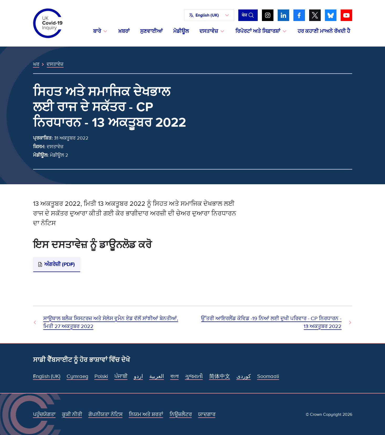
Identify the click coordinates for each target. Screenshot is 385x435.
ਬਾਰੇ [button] (97, 31)
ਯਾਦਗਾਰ (206, 414)
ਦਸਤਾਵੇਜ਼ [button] (208, 31)
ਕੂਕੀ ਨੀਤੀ (72, 414)
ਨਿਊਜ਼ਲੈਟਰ (181, 414)
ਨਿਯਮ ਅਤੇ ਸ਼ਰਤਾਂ (146, 414)
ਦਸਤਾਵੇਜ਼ (55, 64)
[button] (209, 15)
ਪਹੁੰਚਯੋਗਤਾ (44, 414)
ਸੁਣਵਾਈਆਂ (151, 31)
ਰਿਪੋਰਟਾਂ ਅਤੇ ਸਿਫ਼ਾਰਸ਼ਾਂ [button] (257, 31)
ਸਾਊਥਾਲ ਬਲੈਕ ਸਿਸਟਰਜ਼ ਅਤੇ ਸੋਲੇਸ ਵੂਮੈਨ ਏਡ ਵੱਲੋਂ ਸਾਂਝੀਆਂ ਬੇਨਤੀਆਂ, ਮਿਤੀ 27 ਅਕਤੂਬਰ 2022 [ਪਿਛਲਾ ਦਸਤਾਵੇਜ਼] (110, 322)
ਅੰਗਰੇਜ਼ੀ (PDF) (59, 264)
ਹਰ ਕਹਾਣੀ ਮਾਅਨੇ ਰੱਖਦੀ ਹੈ (324, 31)
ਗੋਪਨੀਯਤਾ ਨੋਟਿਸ (105, 414)
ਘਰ (36, 64)
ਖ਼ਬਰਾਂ (124, 31)
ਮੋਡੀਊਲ (181, 31)
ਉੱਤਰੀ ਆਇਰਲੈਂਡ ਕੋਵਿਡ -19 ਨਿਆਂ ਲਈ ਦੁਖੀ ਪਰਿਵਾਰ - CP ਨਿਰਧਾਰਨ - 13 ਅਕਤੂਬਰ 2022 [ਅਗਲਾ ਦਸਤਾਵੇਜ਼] (271, 322)
